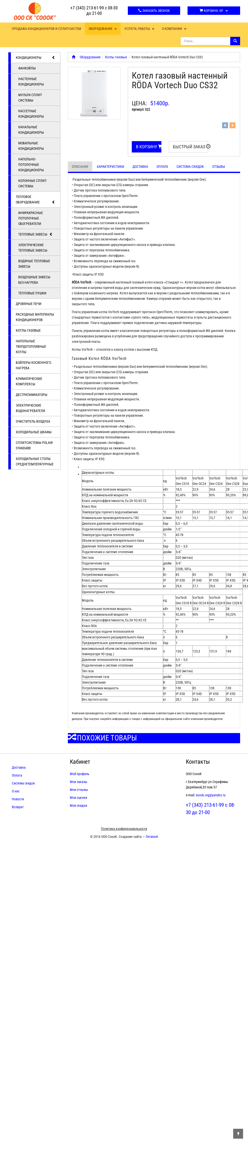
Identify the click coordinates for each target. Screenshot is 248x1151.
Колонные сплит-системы (32, 183)
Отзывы (218, 167)
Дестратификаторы (31, 395)
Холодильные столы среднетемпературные (35, 461)
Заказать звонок (154, 11)
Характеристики (110, 167)
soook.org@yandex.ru (211, 795)
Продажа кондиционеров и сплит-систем (46, 29)
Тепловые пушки (32, 293)
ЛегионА (152, 837)
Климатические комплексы (29, 381)
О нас (15, 791)
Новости (18, 799)
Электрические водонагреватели (30, 408)
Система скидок (190, 167)
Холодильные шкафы (34, 432)
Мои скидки (78, 805)
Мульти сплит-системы (30, 97)
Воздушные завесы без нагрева (34, 279)
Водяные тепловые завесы (34, 263)
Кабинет (80, 761)
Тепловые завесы (35, 234)
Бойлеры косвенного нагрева (33, 365)
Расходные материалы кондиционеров (35, 317)
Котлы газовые (28, 330)
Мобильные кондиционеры (31, 146)
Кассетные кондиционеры (31, 113)
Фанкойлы (27, 68)
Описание (80, 167)
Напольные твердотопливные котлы (31, 346)
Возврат (18, 807)
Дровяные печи (28, 304)
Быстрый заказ (190, 146)
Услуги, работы (139, 29)
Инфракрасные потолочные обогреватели (30, 218)
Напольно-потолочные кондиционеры (31, 164)
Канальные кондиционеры (31, 129)
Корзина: (214, 11)
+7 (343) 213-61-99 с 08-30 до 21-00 (94, 10)
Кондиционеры (36, 57)
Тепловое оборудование (36, 200)
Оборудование (103, 29)
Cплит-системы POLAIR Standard (34, 445)
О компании (174, 29)
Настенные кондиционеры (31, 81)
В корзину (149, 146)
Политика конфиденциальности (124, 829)
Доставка (140, 167)
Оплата (162, 167)
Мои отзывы (79, 790)
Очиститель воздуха (33, 421)
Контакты (198, 761)
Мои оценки (78, 798)
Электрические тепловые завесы (32, 247)
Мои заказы (78, 782)
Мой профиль (79, 774)
